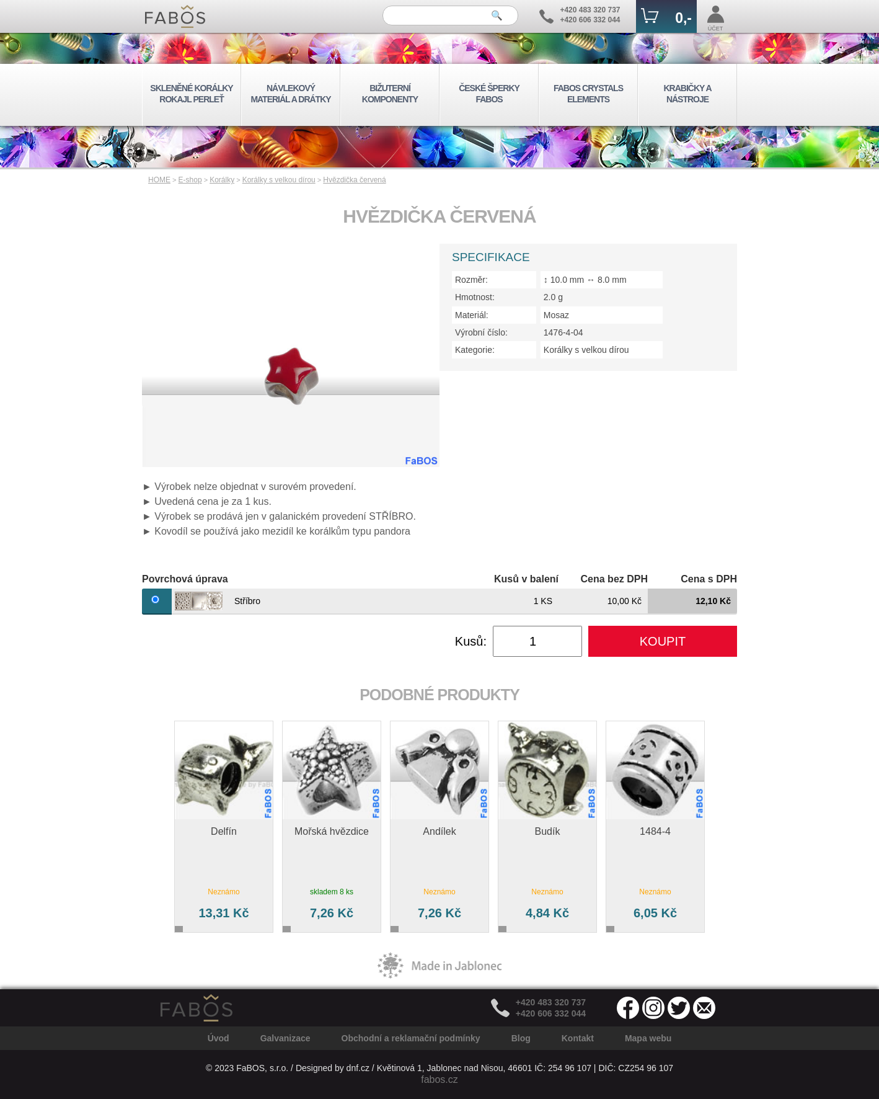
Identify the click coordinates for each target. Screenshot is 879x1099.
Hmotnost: (475, 297)
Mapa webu (648, 1038)
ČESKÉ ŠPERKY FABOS (489, 93)
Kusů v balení (526, 579)
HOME (159, 180)
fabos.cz (439, 1079)
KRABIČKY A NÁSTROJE (687, 93)
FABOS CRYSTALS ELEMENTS (588, 93)
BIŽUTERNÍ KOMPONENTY (390, 93)
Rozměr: (471, 280)
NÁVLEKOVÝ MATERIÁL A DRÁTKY (290, 93)
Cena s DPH (709, 579)
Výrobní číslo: (481, 332)
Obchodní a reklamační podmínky (411, 1038)
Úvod (218, 1038)
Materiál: (471, 315)
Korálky (222, 180)
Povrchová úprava (185, 579)
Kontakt (578, 1038)
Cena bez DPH (614, 579)
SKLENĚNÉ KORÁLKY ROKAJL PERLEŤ (191, 93)
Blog (521, 1038)
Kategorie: (475, 350)
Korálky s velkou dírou (279, 180)
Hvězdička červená (354, 180)
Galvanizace (285, 1038)
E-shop (190, 180)
